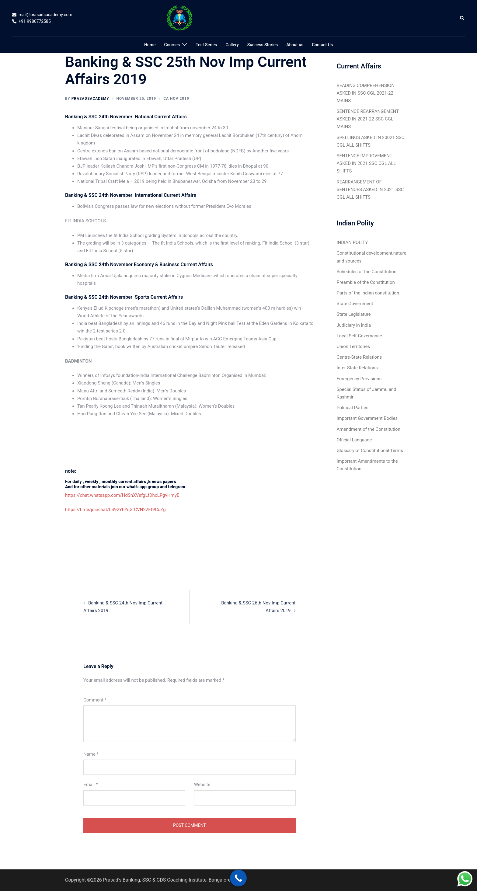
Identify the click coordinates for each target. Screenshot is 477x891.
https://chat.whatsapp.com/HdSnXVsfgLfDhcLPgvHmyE (122, 495)
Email (90, 784)
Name (91, 754)
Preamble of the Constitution (366, 282)
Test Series (206, 44)
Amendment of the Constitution (368, 429)
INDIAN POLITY (352, 242)
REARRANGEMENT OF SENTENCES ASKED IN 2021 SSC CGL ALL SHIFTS (370, 189)
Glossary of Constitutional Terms (370, 450)
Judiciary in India (354, 325)
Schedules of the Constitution (367, 271)
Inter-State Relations (357, 368)
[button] (462, 18)
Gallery (232, 44)
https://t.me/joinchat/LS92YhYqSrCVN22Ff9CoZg (115, 509)
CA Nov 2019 (176, 98)
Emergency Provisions (359, 378)
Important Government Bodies (367, 418)
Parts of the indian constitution (368, 293)
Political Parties (352, 407)
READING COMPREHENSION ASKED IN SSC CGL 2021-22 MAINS (366, 93)
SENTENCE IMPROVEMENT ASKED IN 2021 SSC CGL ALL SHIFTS (366, 163)
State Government (355, 303)
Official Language (354, 440)
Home (150, 44)
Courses (172, 44)
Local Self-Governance (359, 336)
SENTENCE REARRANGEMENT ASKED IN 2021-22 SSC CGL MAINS (368, 119)
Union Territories (353, 346)
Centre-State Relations (359, 357)
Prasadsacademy (90, 98)
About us (294, 44)
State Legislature (354, 314)
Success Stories (262, 44)
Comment (94, 700)
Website (202, 784)
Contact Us (322, 44)
